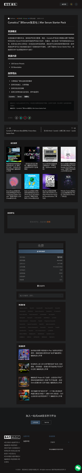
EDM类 (19, 18)
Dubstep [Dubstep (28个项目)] (22, 311)
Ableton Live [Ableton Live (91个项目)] (23, 308)
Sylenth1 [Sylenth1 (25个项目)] (23, 327)
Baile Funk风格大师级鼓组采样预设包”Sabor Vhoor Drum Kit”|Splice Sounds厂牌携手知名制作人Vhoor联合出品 (31, 194)
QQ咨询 (41, 286)
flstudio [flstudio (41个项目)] (49, 311)
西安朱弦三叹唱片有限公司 (30, 469)
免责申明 (26, 441)
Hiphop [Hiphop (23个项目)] (22, 317)
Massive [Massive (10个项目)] (33, 321)
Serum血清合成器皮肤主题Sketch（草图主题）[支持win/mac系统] (50, 166)
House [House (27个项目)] (29, 317)
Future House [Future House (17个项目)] (33, 314)
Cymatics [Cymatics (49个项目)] (39, 308)
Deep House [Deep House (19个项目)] (49, 308)
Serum (25, 18)
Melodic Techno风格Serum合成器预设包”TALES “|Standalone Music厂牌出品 (68, 193)
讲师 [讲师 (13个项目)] (29, 337)
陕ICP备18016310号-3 (59, 469)
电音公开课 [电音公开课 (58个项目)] (23, 333)
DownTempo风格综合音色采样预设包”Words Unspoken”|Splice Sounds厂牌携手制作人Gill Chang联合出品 (13, 194)
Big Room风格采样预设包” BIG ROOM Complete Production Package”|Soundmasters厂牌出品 (50, 194)
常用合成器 (32, 18)
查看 (60, 257)
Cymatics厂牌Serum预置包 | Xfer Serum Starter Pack (31, 108)
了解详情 (46, 422)
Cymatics (12, 96)
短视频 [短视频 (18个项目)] (22, 337)
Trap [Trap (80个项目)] (57, 327)
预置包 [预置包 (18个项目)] (44, 337)
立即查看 (35, 422)
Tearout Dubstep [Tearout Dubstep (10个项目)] (33, 327)
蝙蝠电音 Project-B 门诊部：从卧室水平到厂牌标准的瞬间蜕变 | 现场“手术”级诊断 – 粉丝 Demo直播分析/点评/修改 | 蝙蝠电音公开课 (46, 380)
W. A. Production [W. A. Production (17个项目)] (40, 330)
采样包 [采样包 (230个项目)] (36, 337)
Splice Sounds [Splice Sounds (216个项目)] (50, 324)
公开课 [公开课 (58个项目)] (50, 330)
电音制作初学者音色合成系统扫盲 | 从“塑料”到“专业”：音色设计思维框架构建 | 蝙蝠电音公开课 (13, 167)
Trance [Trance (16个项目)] (50, 327)
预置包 (26, 96)
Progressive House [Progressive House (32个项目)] (50, 321)
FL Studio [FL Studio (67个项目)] (57, 311)
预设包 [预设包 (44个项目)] (51, 337)
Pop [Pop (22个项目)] (40, 321)
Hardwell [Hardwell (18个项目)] (43, 314)
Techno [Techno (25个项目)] (42, 327)
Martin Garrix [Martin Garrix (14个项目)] (24, 321)
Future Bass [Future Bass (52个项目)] (23, 314)
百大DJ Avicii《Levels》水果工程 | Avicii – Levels (60, 131)
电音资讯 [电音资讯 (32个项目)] (41, 333)
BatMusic (11, 18)
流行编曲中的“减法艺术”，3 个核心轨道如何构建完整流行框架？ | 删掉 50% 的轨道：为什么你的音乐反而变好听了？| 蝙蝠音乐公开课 (47, 393)
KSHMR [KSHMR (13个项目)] (46, 317)
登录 (48, 222)
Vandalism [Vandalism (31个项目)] (23, 330)
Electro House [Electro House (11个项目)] (39, 311)
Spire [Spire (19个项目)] (41, 324)
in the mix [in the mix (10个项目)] (38, 317)
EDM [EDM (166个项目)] (30, 311)
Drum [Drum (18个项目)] (57, 308)
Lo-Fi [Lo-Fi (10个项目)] (54, 317)
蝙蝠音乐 (12, 108)
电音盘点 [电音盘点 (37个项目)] (32, 333)
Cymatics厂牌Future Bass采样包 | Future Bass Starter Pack (21, 132)
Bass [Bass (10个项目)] (32, 308)
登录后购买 (41, 251)
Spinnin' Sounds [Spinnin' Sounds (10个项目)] (32, 324)
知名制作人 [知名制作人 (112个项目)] (50, 333)
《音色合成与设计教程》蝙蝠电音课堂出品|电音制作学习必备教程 (31, 166)
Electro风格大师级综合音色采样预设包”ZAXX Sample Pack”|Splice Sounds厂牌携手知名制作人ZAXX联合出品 (68, 167)
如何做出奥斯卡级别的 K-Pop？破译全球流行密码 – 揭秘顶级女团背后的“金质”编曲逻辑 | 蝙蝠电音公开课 (47, 353)
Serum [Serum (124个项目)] (22, 324)
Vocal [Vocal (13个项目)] (31, 330)
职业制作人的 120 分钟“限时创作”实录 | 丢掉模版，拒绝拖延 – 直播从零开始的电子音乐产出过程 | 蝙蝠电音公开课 (47, 366)
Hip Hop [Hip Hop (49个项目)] (52, 314)
